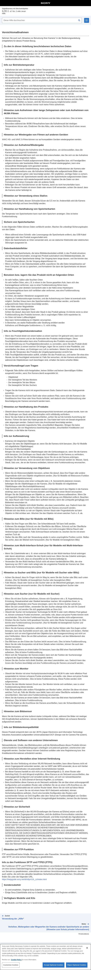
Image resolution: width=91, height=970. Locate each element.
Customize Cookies (10, 966)
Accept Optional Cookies (53, 966)
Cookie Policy (16, 961)
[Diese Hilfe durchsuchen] (42, 20)
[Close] (87, 949)
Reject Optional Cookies (76, 966)
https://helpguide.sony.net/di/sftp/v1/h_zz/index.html (24, 879)
